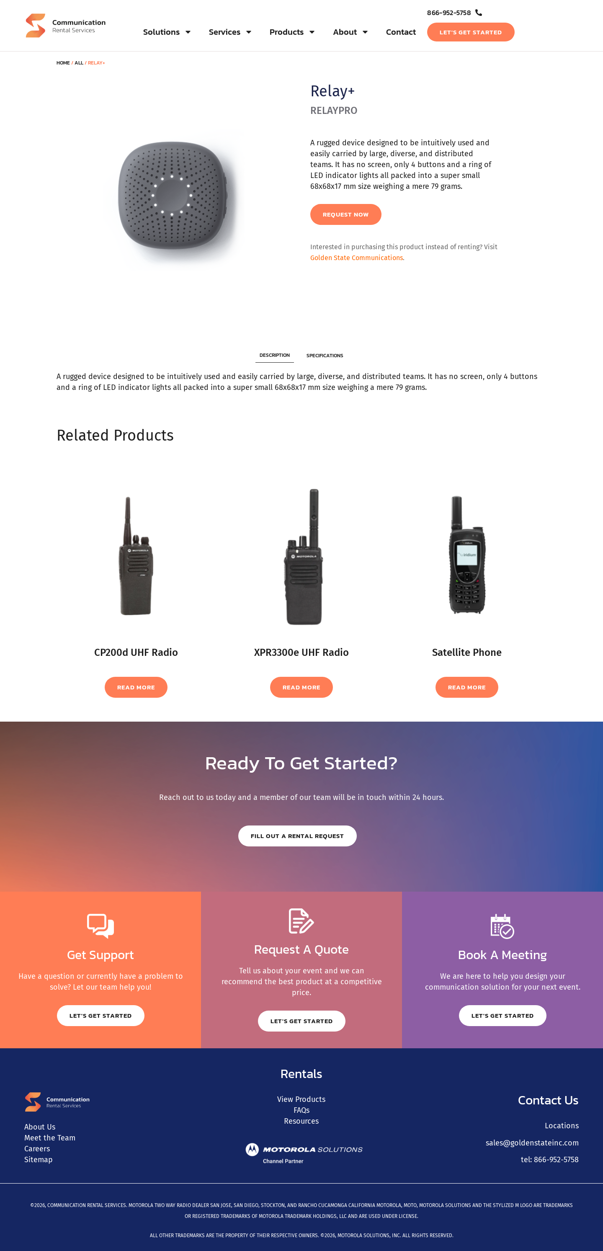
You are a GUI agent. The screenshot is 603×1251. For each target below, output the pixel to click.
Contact (401, 32)
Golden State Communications (356, 258)
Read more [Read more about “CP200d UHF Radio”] (136, 687)
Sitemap (38, 1159)
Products (293, 31)
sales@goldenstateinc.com (532, 1143)
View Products (301, 1099)
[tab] (274, 355)
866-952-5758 (556, 1159)
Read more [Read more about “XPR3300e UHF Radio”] (301, 687)
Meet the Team (49, 1138)
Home (63, 63)
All (79, 63)
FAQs (301, 1110)
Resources (301, 1121)
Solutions (167, 31)
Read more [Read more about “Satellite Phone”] (467, 687)
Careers (37, 1148)
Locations (562, 1125)
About (351, 31)
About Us (39, 1127)
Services (231, 31)
